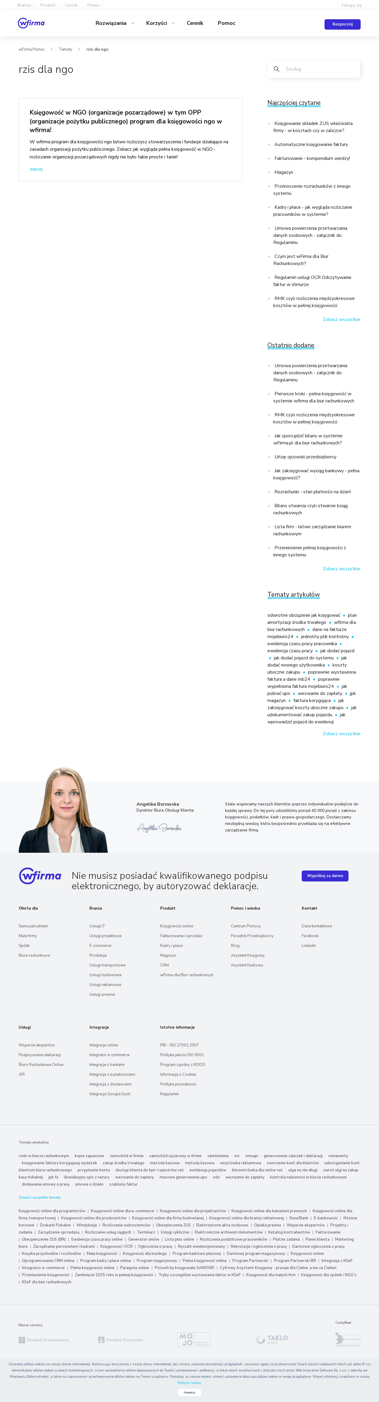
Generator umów (143, 1239)
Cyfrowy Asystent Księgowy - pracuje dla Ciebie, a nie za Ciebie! (278, 1267)
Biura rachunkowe (34, 955)
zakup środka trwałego (123, 1162)
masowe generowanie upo (183, 1177)
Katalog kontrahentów (289, 1232)
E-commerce (100, 945)
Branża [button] (24, 5)
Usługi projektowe (105, 935)
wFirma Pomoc (32, 49)
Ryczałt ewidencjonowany (201, 1246)
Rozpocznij (343, 24)
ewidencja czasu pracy (290, 650)
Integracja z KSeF (337, 1260)
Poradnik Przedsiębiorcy (252, 935)
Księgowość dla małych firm (271, 1274)
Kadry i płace (171, 945)
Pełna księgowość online (205, 1260)
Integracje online (103, 1045)
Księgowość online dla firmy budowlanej (168, 1217)
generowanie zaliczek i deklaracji (293, 1155)
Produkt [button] (48, 5)
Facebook (310, 935)
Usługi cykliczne (175, 1232)
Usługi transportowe (107, 965)
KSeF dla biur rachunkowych (46, 1281)
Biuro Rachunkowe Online (41, 1064)
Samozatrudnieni (33, 926)
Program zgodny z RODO (182, 1064)
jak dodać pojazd (337, 650)
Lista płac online (179, 1239)
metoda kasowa (164, 1162)
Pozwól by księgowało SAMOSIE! (184, 1267)
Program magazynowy (157, 1260)
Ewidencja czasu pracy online (97, 1239)
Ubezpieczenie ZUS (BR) (44, 1239)
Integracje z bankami (107, 1064)
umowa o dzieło (89, 1184)
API (22, 1074)
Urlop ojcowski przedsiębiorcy (304, 457)
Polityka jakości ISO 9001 (182, 1054)
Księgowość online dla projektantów (193, 1210)
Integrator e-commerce (109, 1054)
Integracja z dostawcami (110, 1084)
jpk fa (53, 1177)
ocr (237, 1155)
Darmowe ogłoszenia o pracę (318, 1246)
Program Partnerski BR (295, 1260)
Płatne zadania (286, 1239)
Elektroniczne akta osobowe (222, 1225)
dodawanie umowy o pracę (46, 1184)
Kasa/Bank (299, 1217)
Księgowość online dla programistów (52, 1210)
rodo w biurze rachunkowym (44, 1155)
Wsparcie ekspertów (37, 1045)
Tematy (65, 49)
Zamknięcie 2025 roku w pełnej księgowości (114, 1274)
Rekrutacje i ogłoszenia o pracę (259, 1246)
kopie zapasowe (89, 1155)
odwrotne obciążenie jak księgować (304, 615)
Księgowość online (176, 926)
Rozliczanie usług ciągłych (108, 1232)
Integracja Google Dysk (109, 1093)
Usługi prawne (102, 994)
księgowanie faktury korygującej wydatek (59, 1162)
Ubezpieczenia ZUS (173, 1225)
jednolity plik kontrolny (325, 636)
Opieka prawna (267, 1225)
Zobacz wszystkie (341, 319)
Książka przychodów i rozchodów (51, 1253)
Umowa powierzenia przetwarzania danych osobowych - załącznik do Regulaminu (310, 235)
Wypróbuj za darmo (325, 875)
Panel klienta (318, 1239)
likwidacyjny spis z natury (87, 1177)
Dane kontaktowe (317, 926)
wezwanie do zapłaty (320, 693)
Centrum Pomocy (246, 926)
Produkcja (98, 955)
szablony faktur (123, 1184)
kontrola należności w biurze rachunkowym (308, 1177)
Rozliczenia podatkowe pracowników (233, 1239)
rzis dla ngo (97, 49)
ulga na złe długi (302, 1170)
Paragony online (134, 1267)
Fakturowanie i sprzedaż (181, 935)
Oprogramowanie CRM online (48, 1260)
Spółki (24, 945)
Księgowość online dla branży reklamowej (246, 1217)
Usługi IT (97, 926)
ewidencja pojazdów (208, 1170)
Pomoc (226, 23)
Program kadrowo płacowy (197, 1253)
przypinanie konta (94, 1170)
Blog (235, 945)
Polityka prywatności (178, 1084)
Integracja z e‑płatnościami (112, 1074)
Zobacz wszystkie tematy (40, 1197)
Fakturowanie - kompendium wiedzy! (311, 158)
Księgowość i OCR (117, 1246)
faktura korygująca (312, 700)
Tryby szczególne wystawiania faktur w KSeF (199, 1274)
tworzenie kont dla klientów (293, 1162)
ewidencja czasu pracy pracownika (302, 643)
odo (216, 1177)
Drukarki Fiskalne (55, 1225)
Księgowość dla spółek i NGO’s (328, 1274)
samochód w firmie (127, 1155)
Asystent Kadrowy (247, 965)
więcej (36, 169)
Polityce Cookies (189, 1383)
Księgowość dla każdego (145, 1253)
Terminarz (146, 1232)
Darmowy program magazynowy (256, 1253)
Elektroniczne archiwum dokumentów (229, 1232)
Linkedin (309, 945)
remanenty (338, 1155)
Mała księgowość (102, 1253)
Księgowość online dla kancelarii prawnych (269, 1210)
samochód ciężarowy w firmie (175, 1155)
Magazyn (283, 172)
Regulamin (169, 1093)
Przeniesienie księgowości (45, 1274)
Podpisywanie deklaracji (40, 1054)
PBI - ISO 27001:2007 (179, 1045)
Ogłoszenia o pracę (155, 1246)
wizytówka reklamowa (240, 1162)
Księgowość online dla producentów (93, 1217)
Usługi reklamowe (105, 984)
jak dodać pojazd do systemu (304, 657)
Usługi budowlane (105, 974)
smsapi (251, 1155)
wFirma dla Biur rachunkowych (186, 974)
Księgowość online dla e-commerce (122, 1210)
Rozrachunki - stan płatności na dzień (312, 492)
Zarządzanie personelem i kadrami (64, 1246)
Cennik (71, 5)
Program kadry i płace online (105, 1260)
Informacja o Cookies (178, 1074)
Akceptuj (189, 1392)
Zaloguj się (351, 5)
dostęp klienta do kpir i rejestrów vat (149, 1170)
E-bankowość (326, 1217)
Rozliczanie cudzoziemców (126, 1225)
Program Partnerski (250, 1260)
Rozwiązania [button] (112, 23)
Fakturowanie (328, 1232)
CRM (164, 965)
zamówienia (218, 1155)
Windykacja (86, 1225)
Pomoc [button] (93, 5)
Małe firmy (28, 935)
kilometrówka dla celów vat (257, 1170)
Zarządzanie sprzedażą (58, 1232)
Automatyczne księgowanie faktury (310, 144)
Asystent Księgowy (248, 955)
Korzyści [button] (157, 23)
